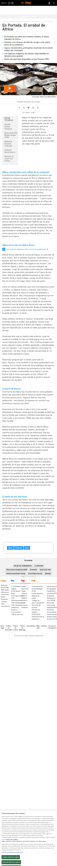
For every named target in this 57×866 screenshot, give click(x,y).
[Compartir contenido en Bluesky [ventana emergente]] (28, 107)
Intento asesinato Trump (15, 573)
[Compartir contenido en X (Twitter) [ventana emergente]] (24, 107)
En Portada (9, 36)
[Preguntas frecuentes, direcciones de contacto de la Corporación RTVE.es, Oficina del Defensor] (44, 626)
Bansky (48, 573)
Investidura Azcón (35, 573)
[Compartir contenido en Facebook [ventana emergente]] (19, 107)
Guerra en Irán (45, 570)
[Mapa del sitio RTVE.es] (38, 627)
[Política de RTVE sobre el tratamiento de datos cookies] (15, 628)
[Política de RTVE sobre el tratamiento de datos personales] (8, 628)
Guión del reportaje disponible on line (20, 59)
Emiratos (33, 570)
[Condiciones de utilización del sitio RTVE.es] (2, 627)
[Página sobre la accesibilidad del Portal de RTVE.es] (30, 626)
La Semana (39, 566)
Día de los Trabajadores (23, 566)
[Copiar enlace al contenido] (37, 107)
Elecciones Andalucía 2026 (16, 570)
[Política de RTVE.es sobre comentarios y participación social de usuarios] (52, 627)
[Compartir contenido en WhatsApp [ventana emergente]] (33, 107)
